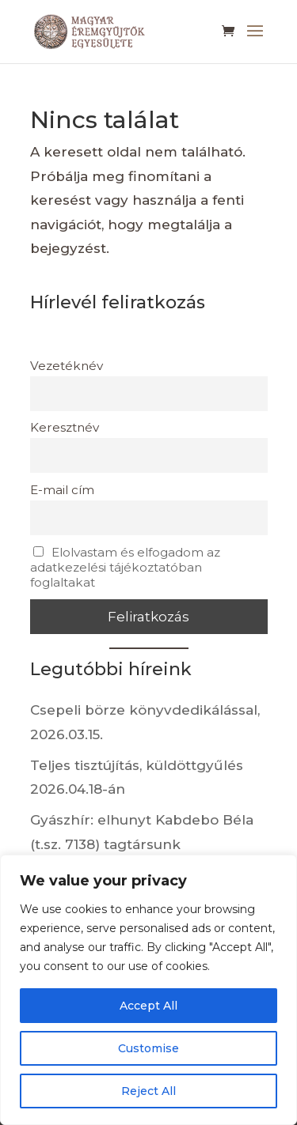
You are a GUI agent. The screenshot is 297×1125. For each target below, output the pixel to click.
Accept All (148, 1006)
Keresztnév (64, 427)
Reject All (148, 1091)
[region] (148, 990)
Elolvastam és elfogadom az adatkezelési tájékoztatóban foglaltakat (125, 567)
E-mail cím (62, 489)
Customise (148, 1048)
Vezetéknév (66, 365)
